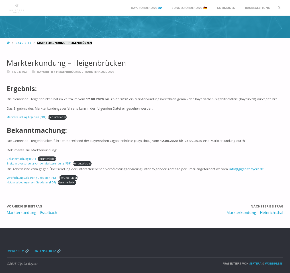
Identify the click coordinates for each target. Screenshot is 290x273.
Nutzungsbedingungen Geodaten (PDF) (31, 182)
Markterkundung (99, 72)
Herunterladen (57, 117)
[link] (279, 8)
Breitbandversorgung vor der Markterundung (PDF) (39, 163)
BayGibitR (23, 43)
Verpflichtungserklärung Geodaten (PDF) (32, 178)
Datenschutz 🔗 (47, 251)
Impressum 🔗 (18, 251)
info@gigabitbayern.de (246, 169)
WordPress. (274, 263)
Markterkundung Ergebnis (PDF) (26, 117)
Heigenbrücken (68, 72)
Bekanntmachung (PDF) (21, 159)
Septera (255, 263)
